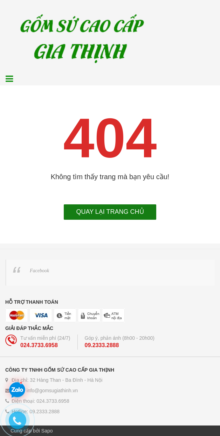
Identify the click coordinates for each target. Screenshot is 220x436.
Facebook (39, 270)
